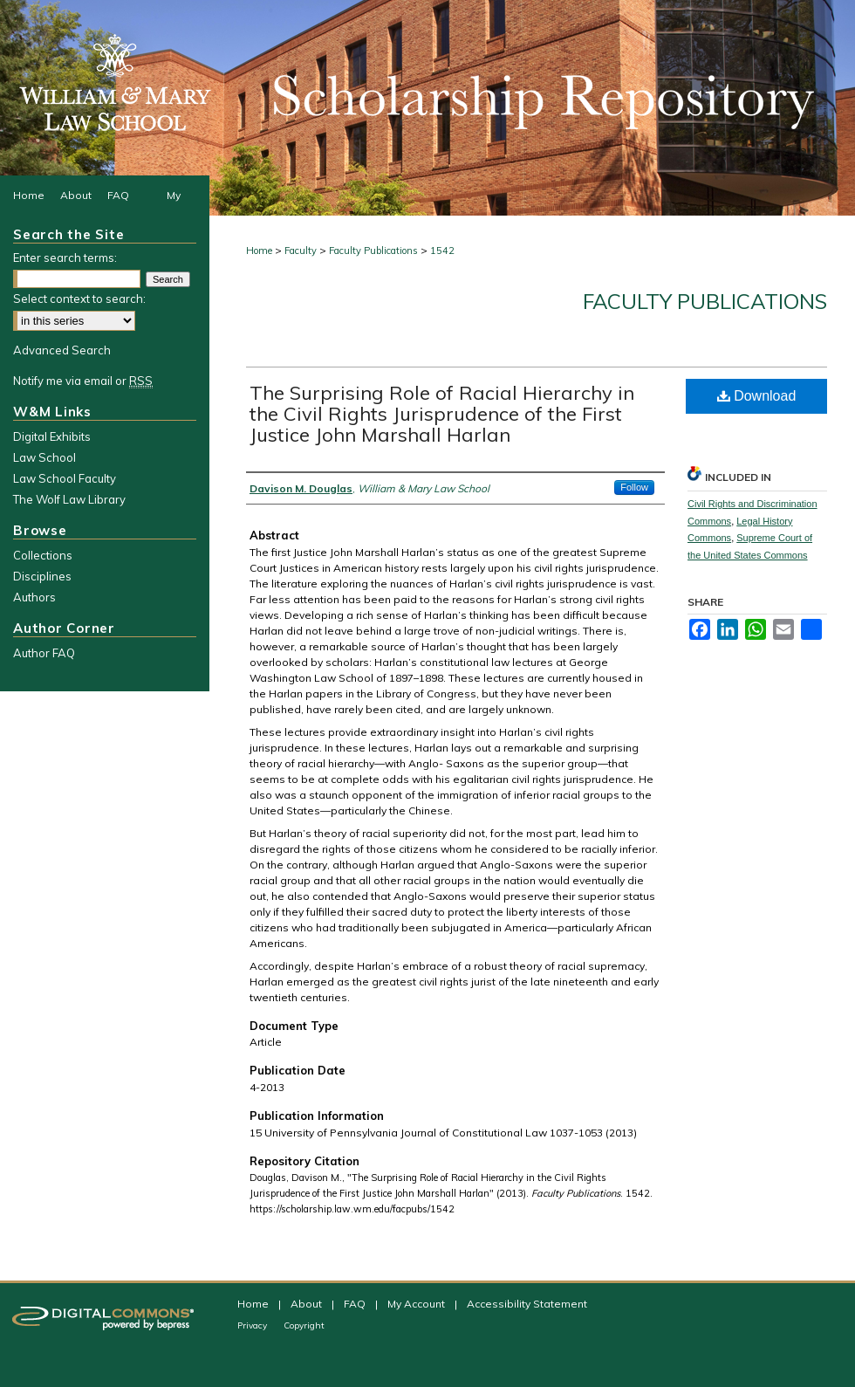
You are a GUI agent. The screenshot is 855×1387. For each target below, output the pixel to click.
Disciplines (42, 576)
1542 (442, 250)
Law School (44, 457)
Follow (634, 487)
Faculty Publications (373, 250)
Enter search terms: (65, 257)
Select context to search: (79, 299)
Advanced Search (62, 350)
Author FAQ (44, 653)
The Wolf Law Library (69, 499)
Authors (34, 597)
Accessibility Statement (527, 1303)
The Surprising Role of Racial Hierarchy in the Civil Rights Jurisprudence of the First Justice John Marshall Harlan (442, 414)
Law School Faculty (64, 478)
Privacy (253, 1325)
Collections (42, 555)
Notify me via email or (83, 381)
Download (757, 395)
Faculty (300, 250)
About (308, 1303)
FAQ (356, 1303)
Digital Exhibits (52, 436)
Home (259, 250)
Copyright (304, 1325)
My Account (417, 1303)
